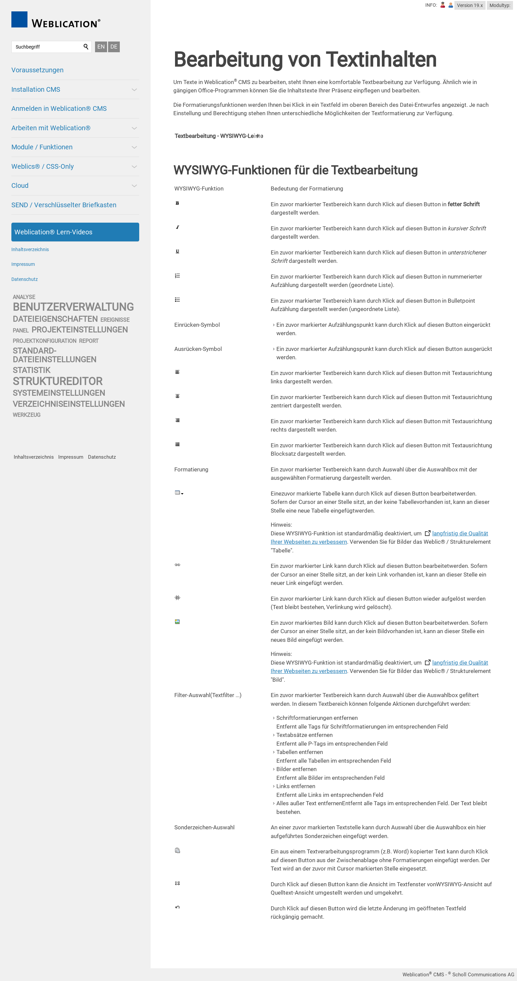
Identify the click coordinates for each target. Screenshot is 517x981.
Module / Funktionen (42, 147)
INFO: (431, 5)
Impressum (23, 264)
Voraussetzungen (37, 70)
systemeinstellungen (59, 393)
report (89, 341)
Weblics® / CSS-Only (42, 166)
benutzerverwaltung (73, 307)
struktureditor (57, 381)
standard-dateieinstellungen (54, 355)
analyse (24, 297)
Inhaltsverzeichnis (30, 249)
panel (21, 330)
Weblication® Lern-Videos (53, 232)
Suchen (86, 47)
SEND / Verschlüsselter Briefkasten (63, 205)
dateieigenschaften (55, 319)
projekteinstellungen (79, 329)
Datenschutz (24, 279)
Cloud (19, 185)
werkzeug (26, 415)
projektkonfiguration (44, 341)
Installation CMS (35, 89)
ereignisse (115, 320)
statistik (31, 370)
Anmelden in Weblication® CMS (59, 108)
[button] (133, 89)
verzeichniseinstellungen (69, 404)
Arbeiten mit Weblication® (51, 128)
